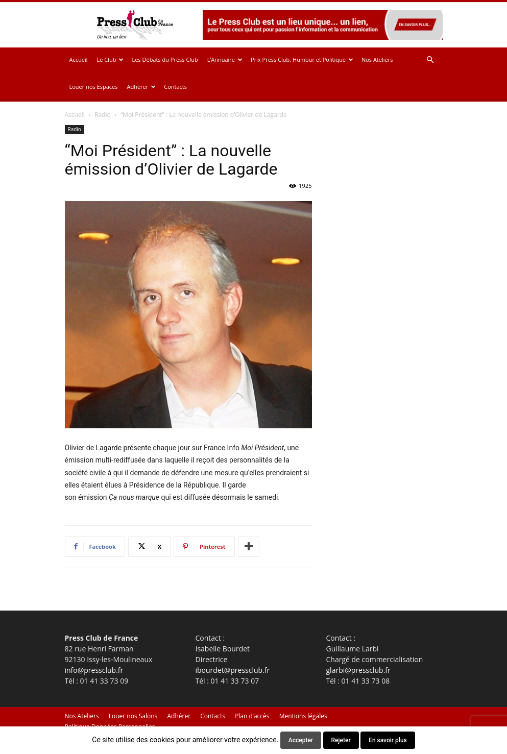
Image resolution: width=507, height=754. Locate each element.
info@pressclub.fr (94, 670)
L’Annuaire (225, 59)
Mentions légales (303, 716)
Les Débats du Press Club (165, 59)
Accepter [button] (300, 740)
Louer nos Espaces (93, 86)
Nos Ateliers (377, 59)
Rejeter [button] (341, 740)
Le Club (110, 59)
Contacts (175, 86)
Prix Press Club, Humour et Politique (302, 59)
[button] (430, 60)
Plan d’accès (252, 716)
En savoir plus (388, 740)
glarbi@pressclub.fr (358, 670)
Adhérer (141, 86)
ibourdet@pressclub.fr (233, 670)
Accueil (78, 59)
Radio (102, 114)
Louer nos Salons (133, 716)
